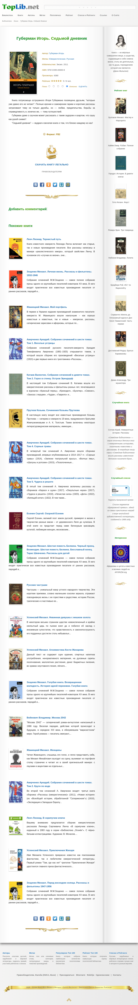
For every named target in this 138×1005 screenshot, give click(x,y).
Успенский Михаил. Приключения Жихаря (50, 850)
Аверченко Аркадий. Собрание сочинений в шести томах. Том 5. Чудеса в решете (59, 480)
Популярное (55, 15)
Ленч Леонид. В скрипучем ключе (46, 818)
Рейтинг (69, 15)
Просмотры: (48, 75)
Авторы (31, 15)
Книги (20, 15)
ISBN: (44, 70)
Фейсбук (90, 975)
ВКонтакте (80, 975)
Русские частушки (37, 585)
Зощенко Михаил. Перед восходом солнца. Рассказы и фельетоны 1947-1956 (58, 885)
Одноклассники (102, 975)
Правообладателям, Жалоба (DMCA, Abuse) (36, 975)
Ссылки (103, 15)
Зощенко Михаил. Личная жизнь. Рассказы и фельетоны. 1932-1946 (59, 273)
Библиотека (7, 15)
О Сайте (115, 15)
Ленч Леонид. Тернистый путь (44, 239)
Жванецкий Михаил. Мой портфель (47, 307)
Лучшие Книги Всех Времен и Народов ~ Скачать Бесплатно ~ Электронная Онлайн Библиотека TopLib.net (72, 987)
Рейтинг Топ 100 (90, 953)
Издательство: (49, 64)
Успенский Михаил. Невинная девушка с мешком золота (58, 617)
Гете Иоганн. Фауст (120, 196)
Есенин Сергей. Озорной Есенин (45, 513)
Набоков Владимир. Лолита (121, 249)
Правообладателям (52, 172)
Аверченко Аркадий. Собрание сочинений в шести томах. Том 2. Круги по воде (59, 784)
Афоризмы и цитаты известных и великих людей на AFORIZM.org (120, 539)
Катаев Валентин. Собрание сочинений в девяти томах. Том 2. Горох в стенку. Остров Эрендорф (58, 377)
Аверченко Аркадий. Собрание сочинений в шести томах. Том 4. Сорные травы (59, 444)
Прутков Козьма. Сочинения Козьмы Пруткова (53, 410)
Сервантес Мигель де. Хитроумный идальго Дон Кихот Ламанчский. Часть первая (121, 306)
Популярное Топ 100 (65, 953)
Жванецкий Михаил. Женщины (44, 750)
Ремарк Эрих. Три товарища (120, 222)
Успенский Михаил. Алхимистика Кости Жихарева (55, 650)
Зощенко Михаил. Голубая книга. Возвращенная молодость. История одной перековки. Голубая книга (57, 684)
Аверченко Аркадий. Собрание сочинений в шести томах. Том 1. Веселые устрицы (59, 341)
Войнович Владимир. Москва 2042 (46, 717)
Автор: (45, 53)
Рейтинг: (46, 81)
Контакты (117, 975)
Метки (42, 15)
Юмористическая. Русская (62, 59)
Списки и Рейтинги (86, 15)
